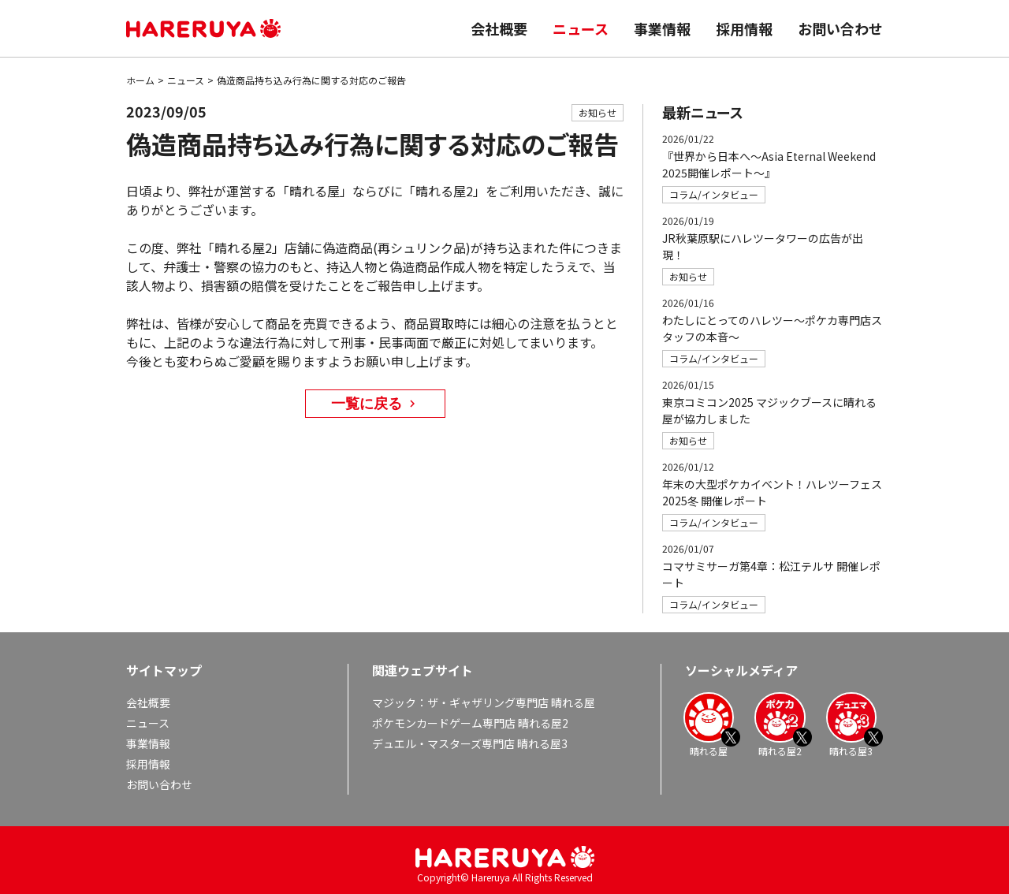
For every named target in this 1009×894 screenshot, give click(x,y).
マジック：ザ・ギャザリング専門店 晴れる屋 (483, 702)
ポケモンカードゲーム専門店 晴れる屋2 (470, 722)
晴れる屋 (708, 724)
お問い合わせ (840, 28)
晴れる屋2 (779, 724)
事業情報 (662, 28)
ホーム (140, 80)
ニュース (581, 28)
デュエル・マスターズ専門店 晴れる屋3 (470, 743)
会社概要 (499, 28)
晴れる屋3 (851, 724)
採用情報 (744, 28)
